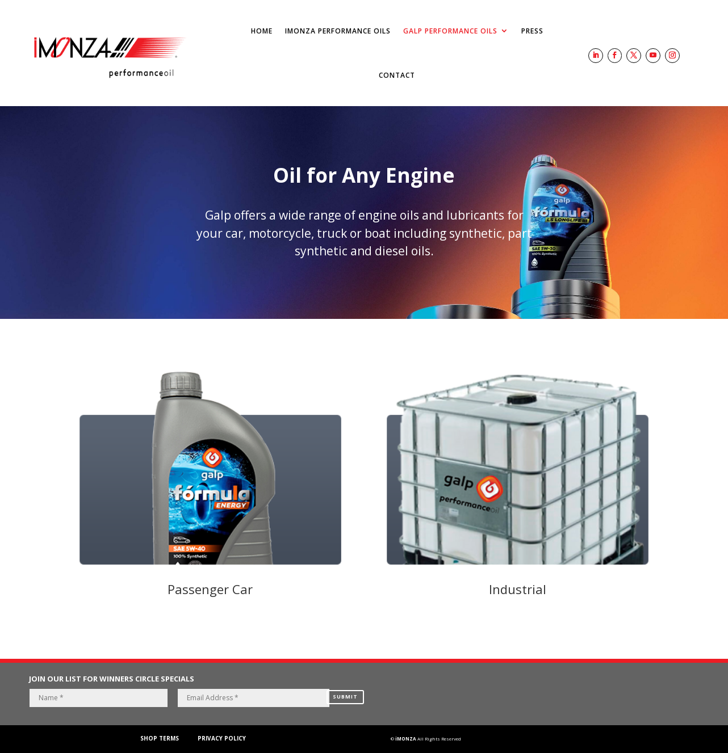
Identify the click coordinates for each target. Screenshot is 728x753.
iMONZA (405, 738)
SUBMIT (345, 693)
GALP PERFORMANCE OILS (450, 31)
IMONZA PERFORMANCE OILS (338, 31)
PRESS (532, 31)
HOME (262, 31)
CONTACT (397, 75)
